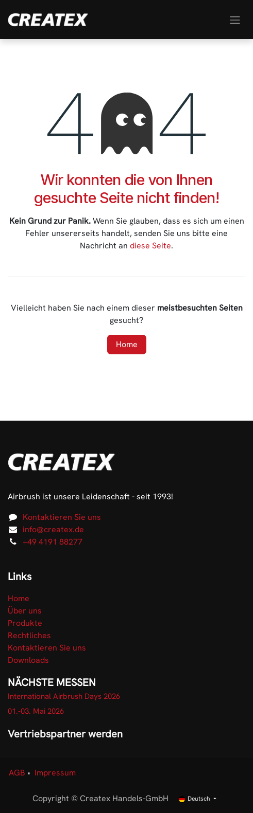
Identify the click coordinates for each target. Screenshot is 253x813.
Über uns (25, 610)
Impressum (55, 772)
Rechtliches (29, 635)
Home (127, 344)
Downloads (28, 660)
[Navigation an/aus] (235, 19)
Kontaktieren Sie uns (62, 517)
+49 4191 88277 (52, 541)
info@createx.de (53, 529)
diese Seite (150, 245)
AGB (17, 772)
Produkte (25, 623)
